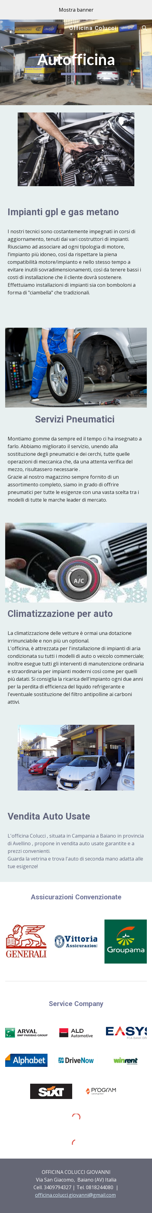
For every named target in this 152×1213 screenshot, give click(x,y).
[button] (7, 28)
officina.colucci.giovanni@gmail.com (75, 1195)
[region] (76, 10)
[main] (76, 62)
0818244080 (99, 1187)
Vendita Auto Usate (49, 816)
